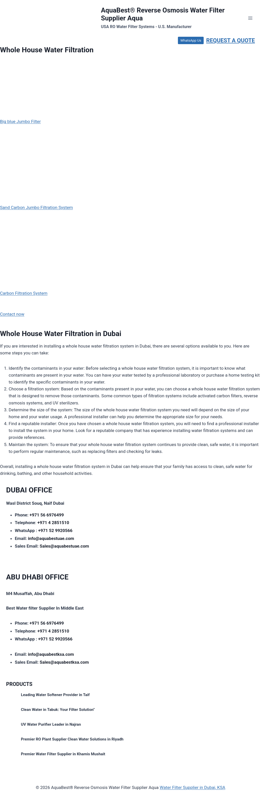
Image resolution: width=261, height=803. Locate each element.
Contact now (12, 314)
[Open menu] (250, 18)
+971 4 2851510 (53, 522)
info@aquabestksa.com (51, 654)
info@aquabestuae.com (51, 538)
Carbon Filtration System (23, 293)
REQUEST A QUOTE (230, 40)
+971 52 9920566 (55, 530)
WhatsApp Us (190, 40)
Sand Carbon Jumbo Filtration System (36, 207)
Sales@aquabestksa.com (64, 662)
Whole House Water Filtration (47, 50)
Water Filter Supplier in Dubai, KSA (192, 787)
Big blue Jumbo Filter (20, 121)
